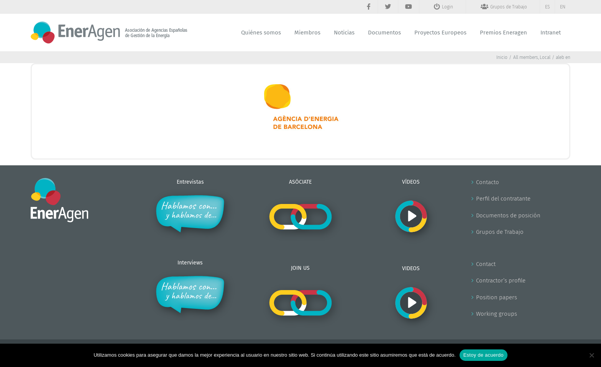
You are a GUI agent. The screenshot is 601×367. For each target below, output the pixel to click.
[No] (591, 355)
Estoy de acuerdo (483, 355)
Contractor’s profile (500, 280)
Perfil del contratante (503, 198)
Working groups (496, 313)
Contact (486, 264)
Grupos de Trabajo (500, 231)
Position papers (496, 297)
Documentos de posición (508, 215)
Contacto (487, 182)
